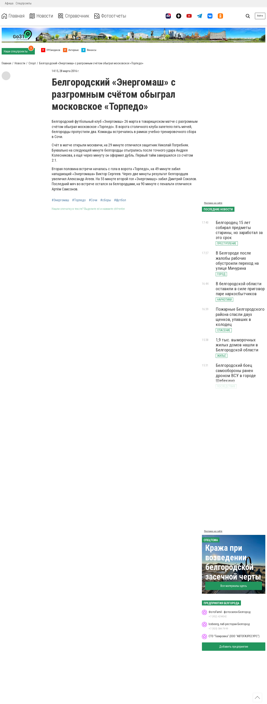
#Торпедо (79, 200)
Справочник (73, 16)
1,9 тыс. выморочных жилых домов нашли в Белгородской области (237, 344)
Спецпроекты (23, 3)
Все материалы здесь (233, 586)
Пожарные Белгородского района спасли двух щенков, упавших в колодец (240, 317)
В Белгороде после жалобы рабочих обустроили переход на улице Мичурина (237, 261)
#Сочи (93, 200)
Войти (260, 15)
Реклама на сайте (213, 203)
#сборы (105, 200)
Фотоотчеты (110, 16)
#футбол (120, 200)
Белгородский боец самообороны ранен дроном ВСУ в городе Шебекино (236, 373)
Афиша (9, 3)
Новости (41, 16)
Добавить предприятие (233, 646)
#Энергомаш (60, 200)
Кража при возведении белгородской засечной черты (233, 562)
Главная (13, 16)
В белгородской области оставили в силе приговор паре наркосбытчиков (240, 288)
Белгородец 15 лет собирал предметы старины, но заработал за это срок (239, 230)
